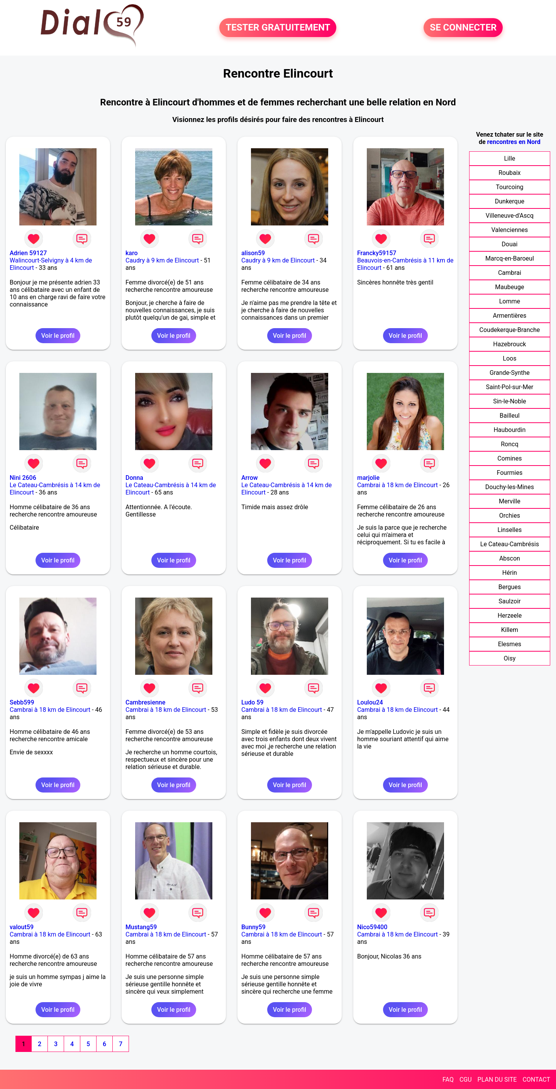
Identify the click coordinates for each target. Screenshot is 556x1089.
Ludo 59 (252, 702)
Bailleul (510, 415)
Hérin (509, 572)
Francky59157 (377, 253)
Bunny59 (253, 927)
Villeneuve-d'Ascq (510, 215)
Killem (509, 629)
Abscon (509, 558)
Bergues (509, 587)
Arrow (249, 477)
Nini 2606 (23, 477)
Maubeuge (509, 287)
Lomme (509, 301)
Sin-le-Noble (509, 401)
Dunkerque (509, 201)
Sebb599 (22, 702)
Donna (134, 477)
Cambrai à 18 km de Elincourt (397, 485)
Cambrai (509, 272)
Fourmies (510, 472)
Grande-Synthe (510, 372)
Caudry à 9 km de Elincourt (162, 260)
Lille (509, 158)
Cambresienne (145, 702)
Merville (509, 501)
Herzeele (510, 615)
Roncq (509, 444)
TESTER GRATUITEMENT (277, 27)
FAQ (448, 1079)
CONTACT (536, 1079)
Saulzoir (509, 601)
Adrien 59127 (28, 253)
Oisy (510, 658)
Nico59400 (372, 927)
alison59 (253, 253)
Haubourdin (509, 430)
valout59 (22, 927)
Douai (509, 244)
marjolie (368, 477)
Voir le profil (58, 335)
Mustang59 (141, 927)
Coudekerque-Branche (510, 330)
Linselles (510, 529)
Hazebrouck (509, 344)
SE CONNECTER (463, 27)
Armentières (509, 315)
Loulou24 (370, 702)
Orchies (509, 515)
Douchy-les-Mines (509, 487)
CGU (465, 1079)
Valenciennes (509, 230)
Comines (509, 458)
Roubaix (509, 172)
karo (131, 253)
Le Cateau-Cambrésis (509, 544)
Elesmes (510, 644)
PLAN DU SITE (497, 1079)
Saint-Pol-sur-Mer (509, 387)
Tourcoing (509, 187)
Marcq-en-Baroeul (509, 258)
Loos (509, 358)
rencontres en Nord (514, 142)
